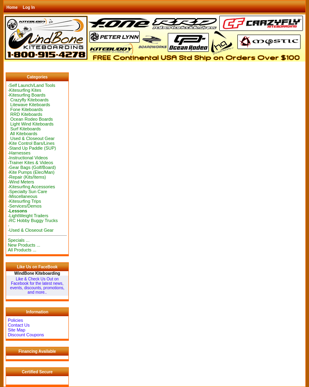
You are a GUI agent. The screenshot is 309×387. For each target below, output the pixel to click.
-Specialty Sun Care (27, 191)
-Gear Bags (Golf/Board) (32, 167)
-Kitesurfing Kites (24, 90)
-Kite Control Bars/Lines (31, 143)
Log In (29, 7)
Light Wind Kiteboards (31, 123)
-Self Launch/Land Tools (31, 85)
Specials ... (18, 240)
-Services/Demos (24, 206)
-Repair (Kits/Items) (27, 177)
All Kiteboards (22, 133)
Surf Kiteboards (24, 128)
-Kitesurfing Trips (24, 201)
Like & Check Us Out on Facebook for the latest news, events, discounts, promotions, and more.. (37, 285)
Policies (15, 320)
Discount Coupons (26, 334)
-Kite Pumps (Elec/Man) (31, 172)
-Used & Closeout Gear (31, 230)
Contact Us (18, 325)
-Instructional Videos (27, 157)
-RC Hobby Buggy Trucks (33, 220)
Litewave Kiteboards (29, 104)
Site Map (16, 329)
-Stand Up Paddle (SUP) (32, 148)
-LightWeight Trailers (28, 215)
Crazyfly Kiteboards (28, 99)
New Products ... (24, 245)
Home (12, 7)
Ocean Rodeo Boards (30, 119)
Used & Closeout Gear (31, 138)
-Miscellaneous (22, 196)
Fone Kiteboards (25, 109)
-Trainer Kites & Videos (30, 162)
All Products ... (22, 249)
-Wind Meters (21, 181)
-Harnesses (19, 152)
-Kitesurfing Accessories (31, 186)
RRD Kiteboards (25, 114)
